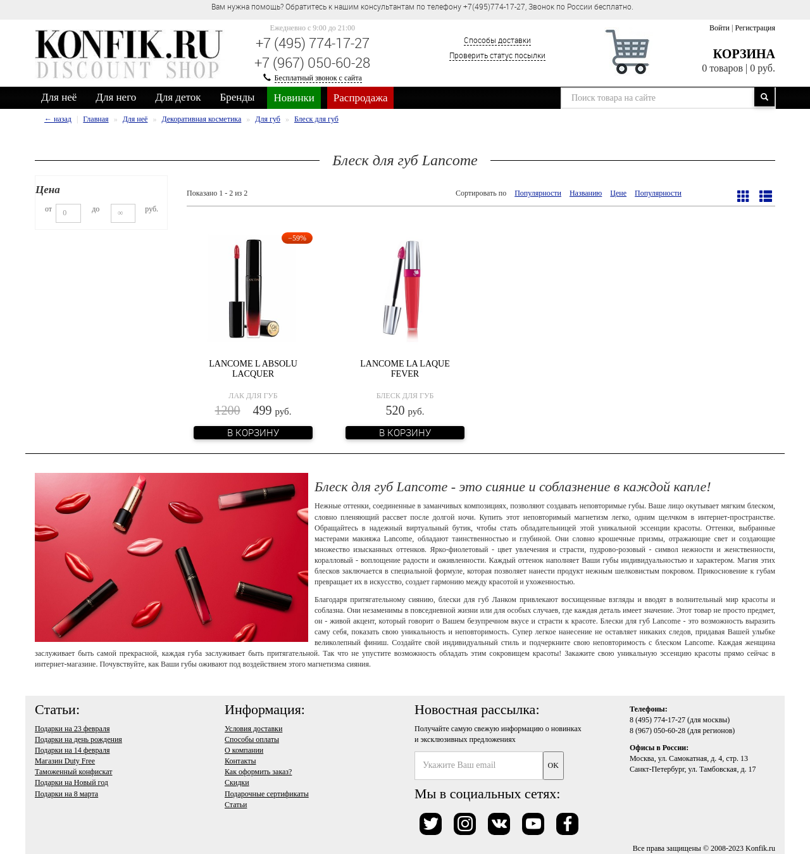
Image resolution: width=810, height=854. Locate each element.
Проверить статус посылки (497, 55)
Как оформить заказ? (258, 771)
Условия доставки (253, 728)
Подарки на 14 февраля (72, 750)
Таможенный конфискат (74, 771)
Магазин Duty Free (65, 761)
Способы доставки (497, 40)
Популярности (537, 193)
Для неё (59, 97)
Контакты (240, 761)
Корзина (744, 54)
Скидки (237, 782)
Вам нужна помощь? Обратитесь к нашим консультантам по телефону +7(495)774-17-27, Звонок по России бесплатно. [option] (422, 6)
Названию (586, 193)
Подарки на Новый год (71, 782)
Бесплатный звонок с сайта (318, 77)
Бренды (237, 97)
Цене (618, 193)
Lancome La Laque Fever (405, 368)
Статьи (236, 804)
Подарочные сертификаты (267, 793)
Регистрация (755, 27)
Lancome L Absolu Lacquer (253, 368)
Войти (719, 27)
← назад (58, 119)
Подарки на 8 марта (66, 793)
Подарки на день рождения (78, 739)
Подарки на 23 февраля (72, 728)
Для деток (178, 97)
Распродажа (360, 98)
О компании (244, 750)
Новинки (293, 98)
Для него (116, 97)
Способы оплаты (252, 739)
